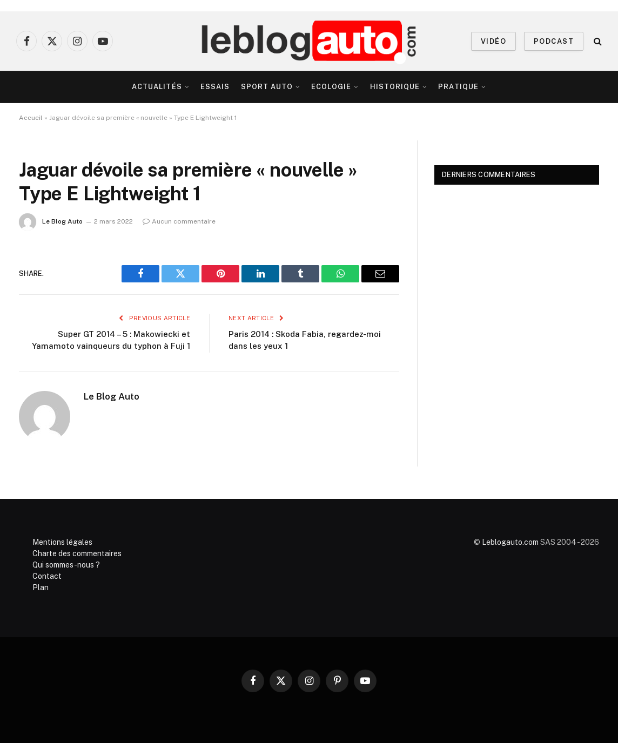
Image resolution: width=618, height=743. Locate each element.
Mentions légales (62, 542)
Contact (47, 576)
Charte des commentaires (77, 553)
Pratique (458, 87)
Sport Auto (267, 87)
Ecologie (331, 87)
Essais (215, 87)
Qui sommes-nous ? (66, 564)
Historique (395, 87)
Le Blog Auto (62, 221)
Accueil (31, 117)
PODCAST (554, 41)
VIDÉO (493, 41)
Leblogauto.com (510, 542)
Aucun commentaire (179, 221)
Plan (40, 587)
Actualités (157, 87)
